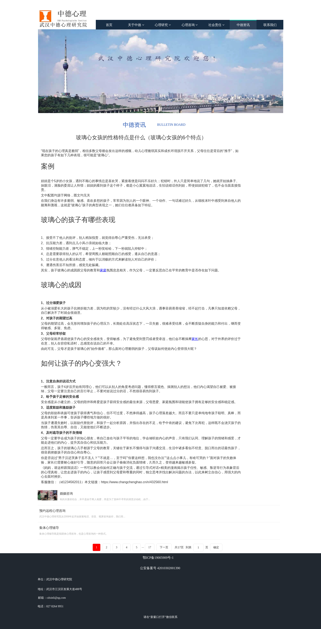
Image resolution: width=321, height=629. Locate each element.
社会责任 (216, 25)
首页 (109, 25)
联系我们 (270, 25)
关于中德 (136, 25)
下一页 (164, 547)
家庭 (103, 270)
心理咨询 (190, 25)
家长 (195, 339)
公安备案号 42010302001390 (160, 568)
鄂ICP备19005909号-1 (158, 557)
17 (149, 547)
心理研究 (163, 25)
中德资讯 (243, 25)
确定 (216, 547)
